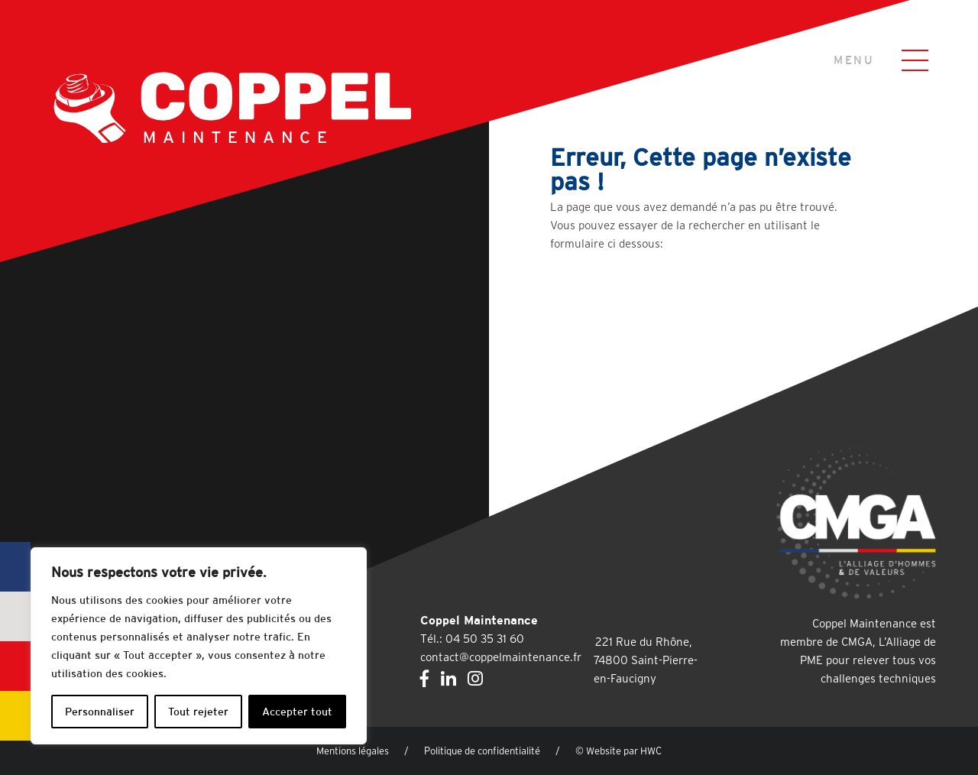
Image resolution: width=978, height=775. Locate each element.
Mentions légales (352, 751)
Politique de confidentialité (482, 751)
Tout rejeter (198, 711)
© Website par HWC (618, 751)
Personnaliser (99, 711)
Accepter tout (297, 711)
